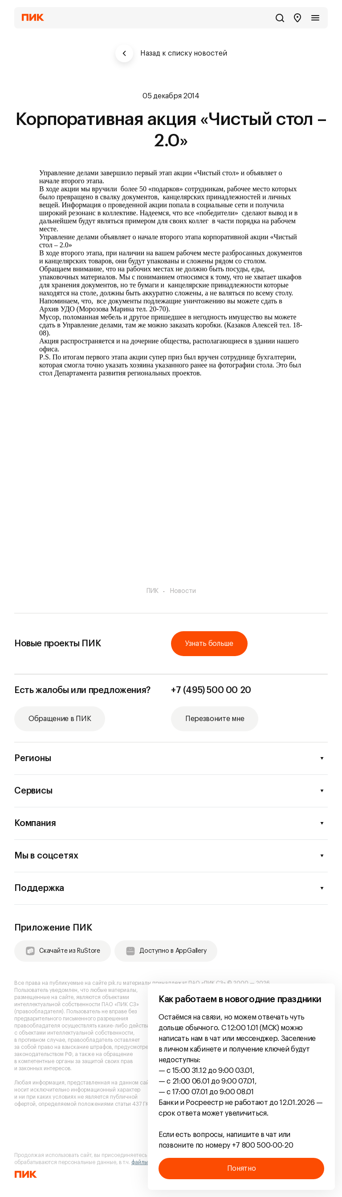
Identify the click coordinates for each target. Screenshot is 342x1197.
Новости (183, 591)
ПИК (153, 591)
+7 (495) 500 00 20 (211, 690)
